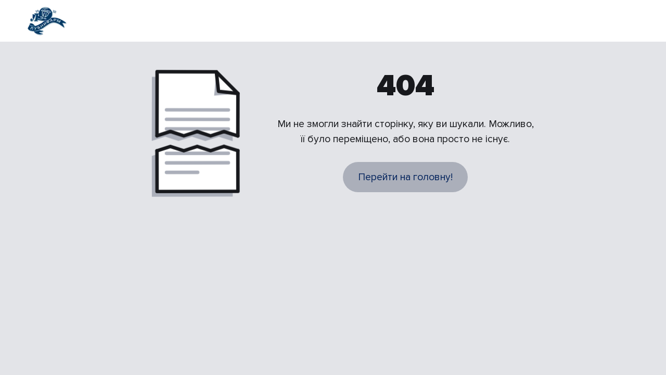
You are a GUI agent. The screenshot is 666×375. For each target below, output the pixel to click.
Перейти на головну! (405, 177)
